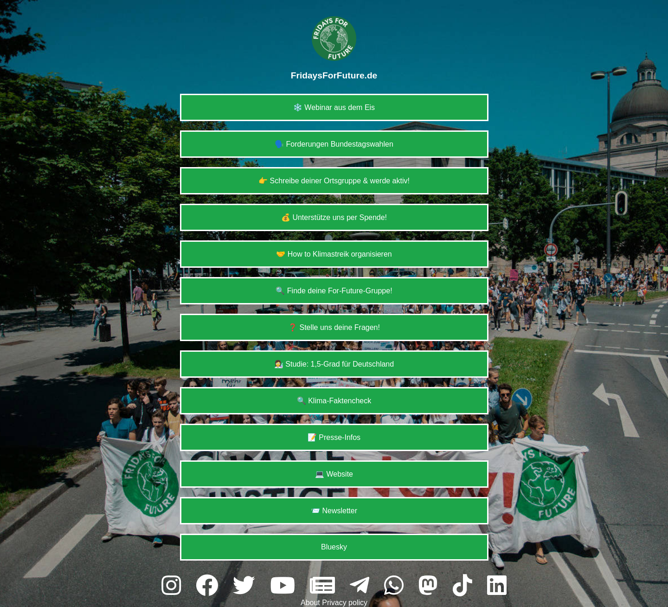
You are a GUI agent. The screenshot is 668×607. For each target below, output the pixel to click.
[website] (325, 586)
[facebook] (209, 586)
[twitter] (246, 586)
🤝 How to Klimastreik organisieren (334, 254)
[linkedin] (496, 586)
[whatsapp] (396, 586)
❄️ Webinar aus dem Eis (334, 107)
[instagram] (174, 586)
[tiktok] (465, 586)
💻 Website (334, 474)
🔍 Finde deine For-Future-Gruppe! (334, 291)
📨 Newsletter (334, 511)
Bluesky (334, 547)
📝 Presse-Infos (334, 437)
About (311, 603)
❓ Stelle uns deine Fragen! (334, 327)
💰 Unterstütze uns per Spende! (334, 217)
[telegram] (362, 586)
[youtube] (285, 586)
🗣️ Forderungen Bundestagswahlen (334, 144)
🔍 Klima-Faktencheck (334, 401)
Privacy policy (344, 603)
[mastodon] (431, 586)
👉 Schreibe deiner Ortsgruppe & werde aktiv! (334, 181)
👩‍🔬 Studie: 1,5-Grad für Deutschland (334, 364)
